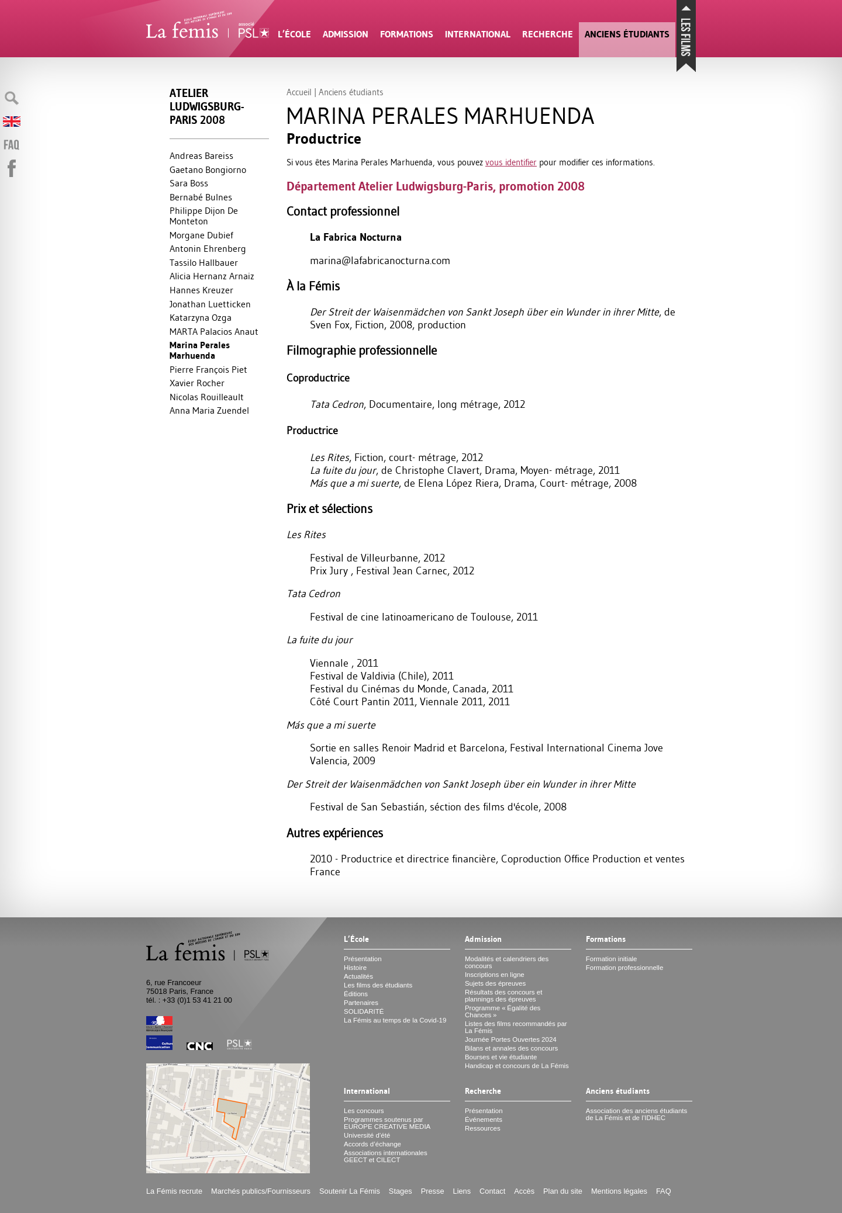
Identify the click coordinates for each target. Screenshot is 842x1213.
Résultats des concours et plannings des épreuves (504, 996)
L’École (294, 34)
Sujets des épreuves (495, 983)
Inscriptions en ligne (494, 974)
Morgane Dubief (201, 235)
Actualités (358, 976)
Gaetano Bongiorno (208, 169)
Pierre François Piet (208, 369)
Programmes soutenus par (387, 1123)
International (477, 34)
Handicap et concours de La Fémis (517, 1065)
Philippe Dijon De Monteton (204, 216)
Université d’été (367, 1135)
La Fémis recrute (174, 1191)
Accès (524, 1191)
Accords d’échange (372, 1144)
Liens (462, 1191)
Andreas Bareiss (201, 155)
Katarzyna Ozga (201, 317)
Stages (400, 1191)
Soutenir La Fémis (349, 1191)
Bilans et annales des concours (511, 1048)
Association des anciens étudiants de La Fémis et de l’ (636, 1114)
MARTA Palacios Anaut (214, 331)
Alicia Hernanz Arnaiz (212, 276)
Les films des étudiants (378, 985)
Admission (345, 34)
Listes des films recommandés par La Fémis (516, 1027)
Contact (492, 1191)
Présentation (363, 958)
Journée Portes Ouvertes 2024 (511, 1039)
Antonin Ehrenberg (208, 248)
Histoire (355, 967)
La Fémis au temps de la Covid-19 (395, 1020)
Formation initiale (611, 958)
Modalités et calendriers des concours (506, 962)
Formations (406, 34)
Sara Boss (189, 183)
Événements (483, 1119)
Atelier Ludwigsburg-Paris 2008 (207, 106)
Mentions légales (619, 1191)
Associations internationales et (385, 1156)
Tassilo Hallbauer (204, 262)
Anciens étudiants (627, 34)
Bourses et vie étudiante (501, 1056)
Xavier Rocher (197, 383)
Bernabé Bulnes (201, 197)
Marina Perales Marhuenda (200, 350)
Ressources (483, 1128)
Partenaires (361, 1002)
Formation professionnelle (625, 967)
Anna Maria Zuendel (209, 410)
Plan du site (562, 1191)
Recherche (547, 34)
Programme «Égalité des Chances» (502, 1011)
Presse (432, 1191)
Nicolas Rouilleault (207, 397)
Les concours (364, 1110)
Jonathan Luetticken (210, 304)
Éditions (356, 993)
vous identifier (511, 162)
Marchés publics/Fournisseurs (260, 1191)
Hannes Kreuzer (201, 290)
